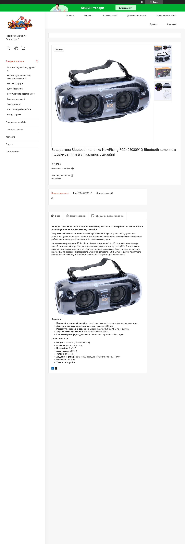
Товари (87, 16)
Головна (70, 16)
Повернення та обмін (16, 122)
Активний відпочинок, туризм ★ (21, 69)
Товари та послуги (15, 61)
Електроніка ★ (14, 104)
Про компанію (12, 151)
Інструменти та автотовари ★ (21, 94)
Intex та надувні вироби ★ (19, 109)
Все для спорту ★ (15, 83)
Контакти (10, 137)
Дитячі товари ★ (15, 89)
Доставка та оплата (136, 16)
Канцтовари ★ (14, 114)
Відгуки (9, 144)
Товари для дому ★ (16, 99)
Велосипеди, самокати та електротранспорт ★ (19, 77)
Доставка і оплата (14, 129)
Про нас (154, 24)
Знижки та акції (110, 16)
